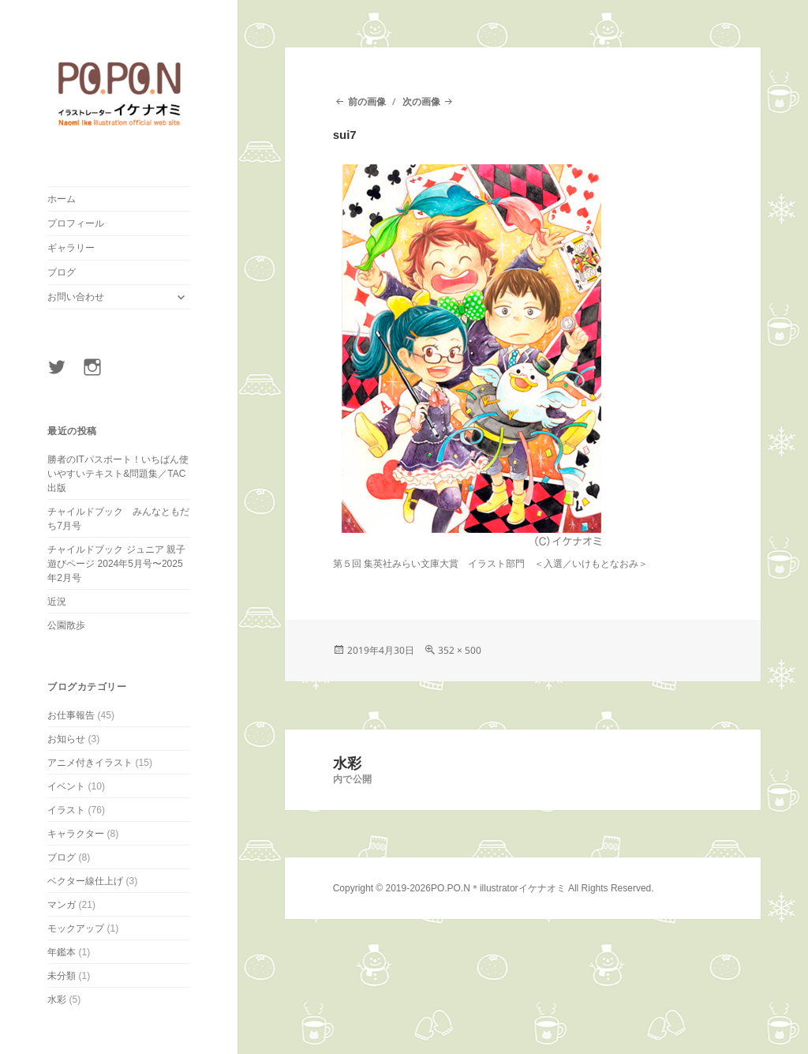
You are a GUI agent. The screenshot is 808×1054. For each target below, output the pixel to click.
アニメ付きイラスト (90, 762)
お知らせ (66, 739)
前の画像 (367, 101)
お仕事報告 (71, 715)
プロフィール (75, 223)
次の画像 (421, 101)
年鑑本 (61, 952)
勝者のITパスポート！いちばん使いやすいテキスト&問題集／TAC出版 (118, 473)
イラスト (66, 810)
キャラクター (75, 833)
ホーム (61, 198)
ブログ (61, 272)
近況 (56, 601)
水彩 (56, 999)
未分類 (61, 975)
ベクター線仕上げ (85, 881)
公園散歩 (66, 625)
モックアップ (75, 928)
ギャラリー (71, 247)
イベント (66, 786)
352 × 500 (459, 650)
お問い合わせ (75, 296)
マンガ (61, 904)
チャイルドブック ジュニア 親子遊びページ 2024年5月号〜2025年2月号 (116, 563)
